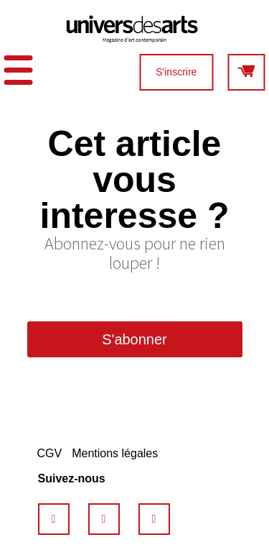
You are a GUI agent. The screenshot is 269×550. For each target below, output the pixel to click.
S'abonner (134, 339)
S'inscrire (176, 72)
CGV (49, 453)
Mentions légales (115, 453)
